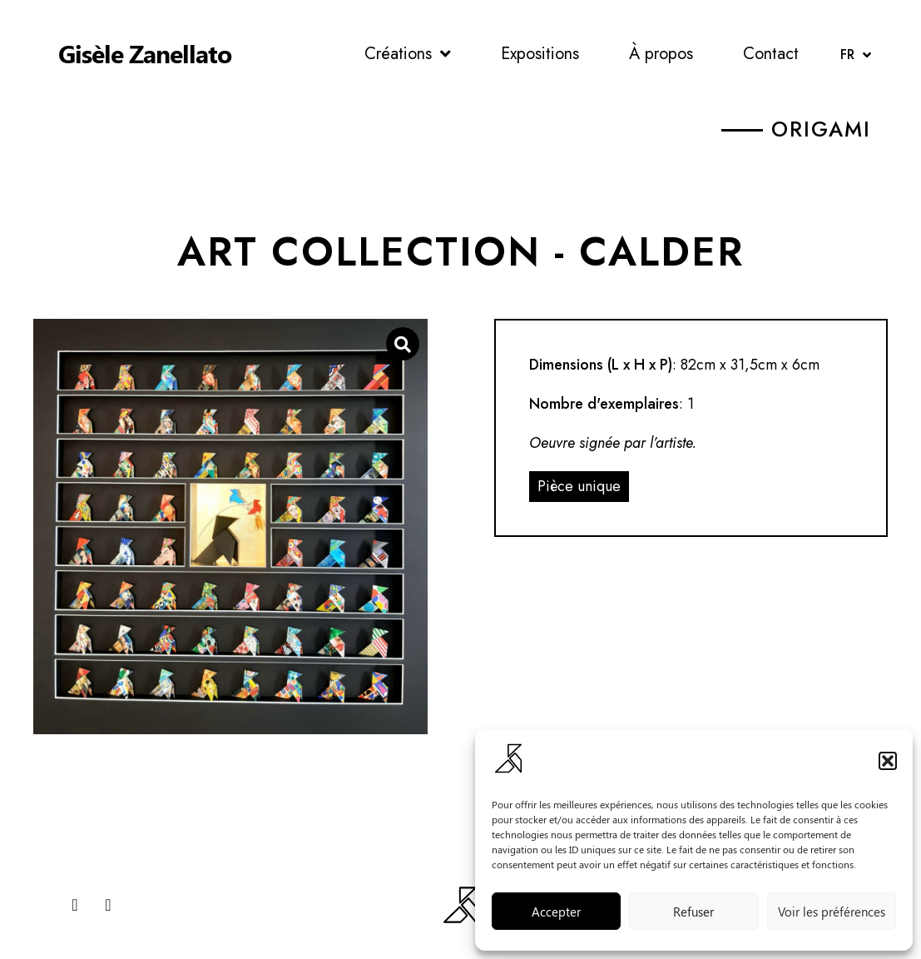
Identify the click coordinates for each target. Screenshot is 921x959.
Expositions (540, 54)
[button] (887, 761)
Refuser (693, 911)
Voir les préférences (831, 911)
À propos (661, 54)
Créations (407, 54)
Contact (771, 54)
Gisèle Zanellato (144, 53)
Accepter (556, 911)
